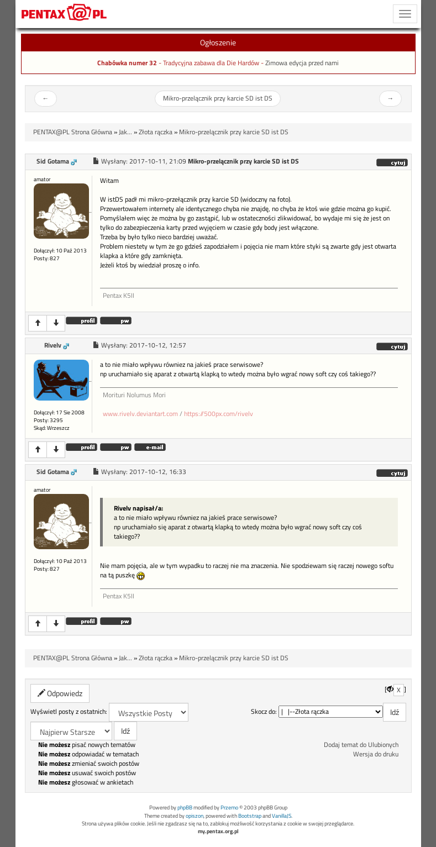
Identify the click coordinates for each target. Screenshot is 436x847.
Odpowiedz (60, 693)
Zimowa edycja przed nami (302, 63)
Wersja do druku (375, 754)
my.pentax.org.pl (218, 831)
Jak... (125, 132)
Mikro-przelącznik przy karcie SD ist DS (217, 98)
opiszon (194, 816)
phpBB (184, 807)
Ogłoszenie (218, 42)
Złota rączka (155, 132)
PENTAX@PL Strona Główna (72, 132)
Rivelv (52, 345)
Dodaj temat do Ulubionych (361, 745)
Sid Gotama (52, 161)
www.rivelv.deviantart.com (140, 414)
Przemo (229, 807)
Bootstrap (249, 816)
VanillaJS (281, 816)
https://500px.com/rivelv (218, 414)
